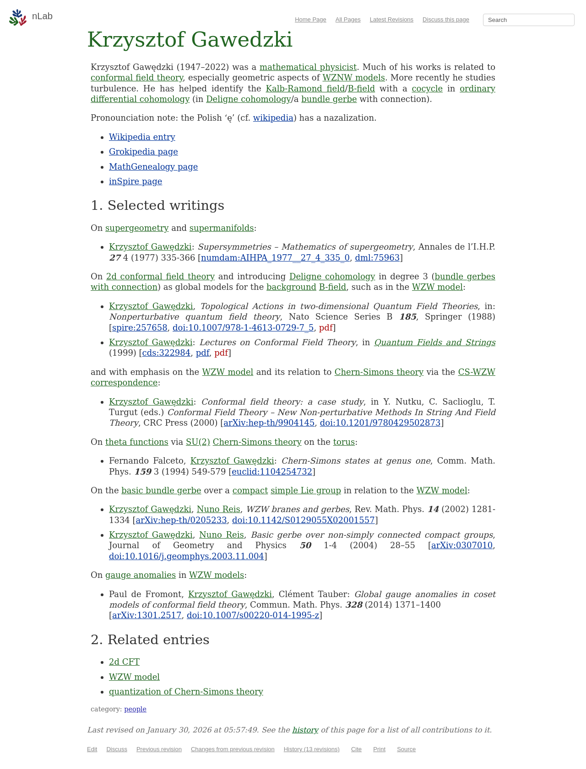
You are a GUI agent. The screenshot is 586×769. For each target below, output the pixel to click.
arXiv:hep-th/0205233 (181, 520)
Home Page (310, 19)
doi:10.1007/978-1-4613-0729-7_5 (243, 327)
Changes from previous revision (233, 749)
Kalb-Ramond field (305, 88)
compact (250, 490)
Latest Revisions (391, 19)
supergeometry (136, 228)
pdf (326, 327)
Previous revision (159, 749)
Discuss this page (446, 19)
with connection (124, 287)
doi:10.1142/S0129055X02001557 (303, 520)
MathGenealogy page (153, 166)
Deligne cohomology (248, 99)
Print (379, 749)
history (305, 730)
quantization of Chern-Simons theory (186, 691)
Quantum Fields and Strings (434, 342)
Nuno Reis (218, 509)
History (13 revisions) (312, 749)
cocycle (427, 88)
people (135, 709)
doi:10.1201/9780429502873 (380, 422)
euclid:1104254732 (272, 471)
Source (406, 749)
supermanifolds (222, 228)
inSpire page (135, 181)
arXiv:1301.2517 (146, 615)
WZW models (216, 575)
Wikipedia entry (142, 137)
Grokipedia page (143, 151)
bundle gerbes (465, 276)
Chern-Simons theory (379, 372)
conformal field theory (137, 77)
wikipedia (273, 118)
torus (344, 442)
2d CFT (124, 662)
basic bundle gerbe (161, 490)
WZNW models (353, 77)
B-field (361, 88)
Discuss (116, 749)
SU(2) (198, 442)
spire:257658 (140, 327)
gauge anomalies (140, 575)
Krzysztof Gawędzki (150, 246)
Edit (92, 749)
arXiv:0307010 (462, 545)
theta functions (136, 442)
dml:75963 (377, 257)
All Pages (348, 19)
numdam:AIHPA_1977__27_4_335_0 (275, 257)
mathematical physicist (308, 67)
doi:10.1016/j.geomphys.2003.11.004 (186, 556)
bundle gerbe (329, 99)
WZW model (437, 287)
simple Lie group (306, 490)
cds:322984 (166, 353)
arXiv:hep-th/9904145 (269, 422)
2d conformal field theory (160, 276)
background (291, 287)
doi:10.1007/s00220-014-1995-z (253, 615)
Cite (356, 749)
